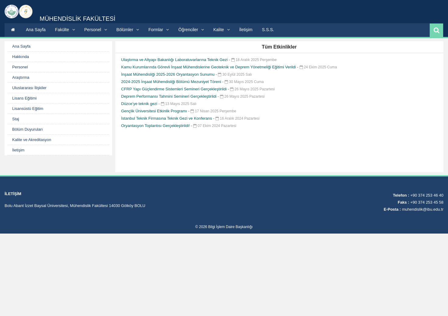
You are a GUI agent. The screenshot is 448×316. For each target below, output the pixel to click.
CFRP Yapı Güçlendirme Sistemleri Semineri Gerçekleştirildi (174, 89)
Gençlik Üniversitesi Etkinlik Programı (154, 111)
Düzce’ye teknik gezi (139, 103)
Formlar (158, 29)
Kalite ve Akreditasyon (31, 139)
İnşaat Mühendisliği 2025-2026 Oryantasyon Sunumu (168, 74)
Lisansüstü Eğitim (27, 108)
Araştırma (20, 77)
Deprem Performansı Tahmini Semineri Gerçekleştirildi (169, 96)
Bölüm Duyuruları (27, 129)
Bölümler (127, 29)
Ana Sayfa (36, 29)
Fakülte (65, 29)
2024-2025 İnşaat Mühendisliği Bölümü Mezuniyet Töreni (171, 81)
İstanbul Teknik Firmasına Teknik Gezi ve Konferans (167, 118)
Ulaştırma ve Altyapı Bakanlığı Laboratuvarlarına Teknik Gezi (175, 59)
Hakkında (20, 56)
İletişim (246, 29)
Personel (95, 29)
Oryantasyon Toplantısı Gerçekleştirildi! (156, 125)
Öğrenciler (191, 29)
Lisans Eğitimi (24, 98)
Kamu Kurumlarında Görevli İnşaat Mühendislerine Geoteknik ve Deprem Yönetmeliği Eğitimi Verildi (209, 67)
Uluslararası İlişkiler (29, 87)
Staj (15, 119)
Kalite (221, 29)
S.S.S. (268, 29)
